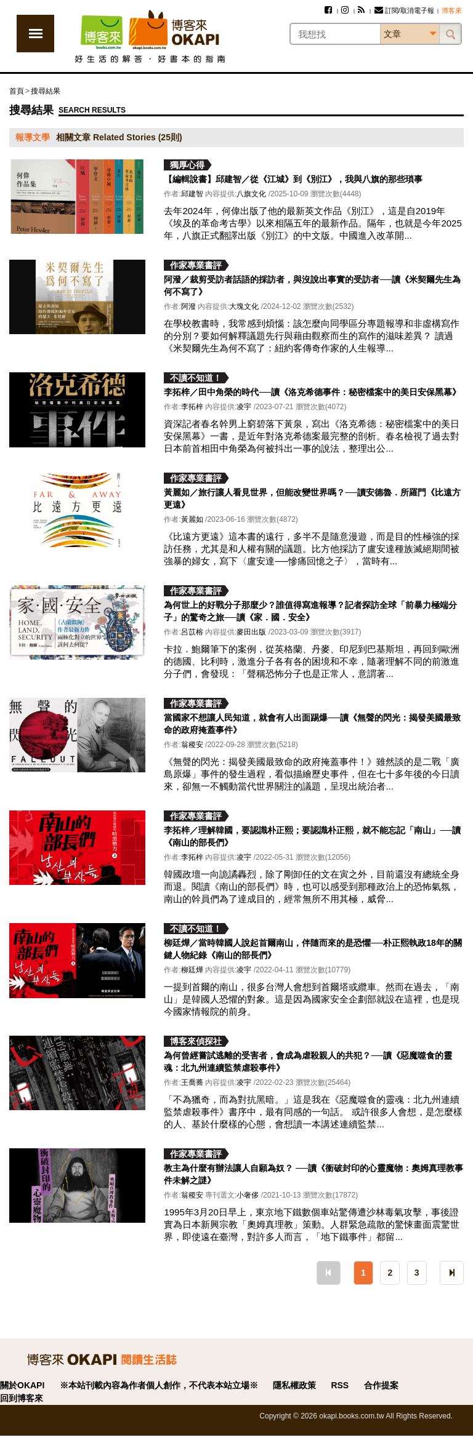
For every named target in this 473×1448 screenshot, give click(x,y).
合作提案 (381, 1385)
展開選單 (35, 33)
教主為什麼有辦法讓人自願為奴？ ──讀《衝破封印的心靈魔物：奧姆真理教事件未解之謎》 (313, 1174)
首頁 (16, 91)
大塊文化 (244, 306)
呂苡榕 (192, 632)
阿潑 (188, 306)
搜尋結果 (45, 91)
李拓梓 (192, 406)
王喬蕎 (192, 1082)
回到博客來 (21, 1398)
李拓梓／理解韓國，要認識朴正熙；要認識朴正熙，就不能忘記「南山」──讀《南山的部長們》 (312, 836)
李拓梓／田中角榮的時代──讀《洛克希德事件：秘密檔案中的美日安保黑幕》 (312, 392)
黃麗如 (192, 519)
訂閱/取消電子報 (404, 10)
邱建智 (192, 194)
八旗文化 (251, 194)
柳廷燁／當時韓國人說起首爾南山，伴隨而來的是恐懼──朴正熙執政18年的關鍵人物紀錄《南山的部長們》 (312, 949)
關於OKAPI (22, 1385)
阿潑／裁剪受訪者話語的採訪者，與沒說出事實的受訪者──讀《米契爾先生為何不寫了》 (312, 285)
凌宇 (243, 406)
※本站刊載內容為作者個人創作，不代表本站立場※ (159, 1385)
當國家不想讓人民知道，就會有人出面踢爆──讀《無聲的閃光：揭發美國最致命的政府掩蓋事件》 (312, 724)
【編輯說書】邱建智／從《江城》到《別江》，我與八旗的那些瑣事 (293, 179)
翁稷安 (192, 744)
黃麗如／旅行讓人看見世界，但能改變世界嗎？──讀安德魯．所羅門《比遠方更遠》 (312, 498)
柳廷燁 (192, 970)
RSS (340, 1385)
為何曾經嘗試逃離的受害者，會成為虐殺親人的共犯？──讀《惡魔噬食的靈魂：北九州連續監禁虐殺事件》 (308, 1061)
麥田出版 (251, 632)
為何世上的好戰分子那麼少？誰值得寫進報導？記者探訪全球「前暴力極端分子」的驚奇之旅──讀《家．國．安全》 (310, 611)
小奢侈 (247, 1195)
